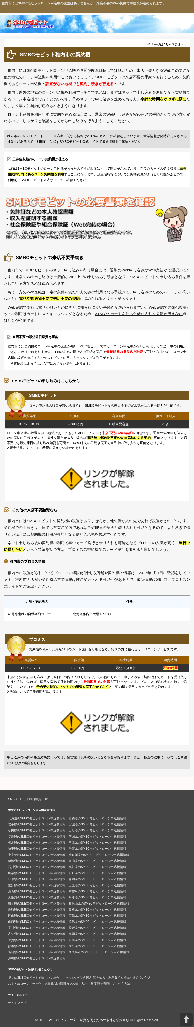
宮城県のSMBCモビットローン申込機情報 (97, 824)
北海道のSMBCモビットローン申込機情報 (36, 818)
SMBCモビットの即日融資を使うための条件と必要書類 (88, 1020)
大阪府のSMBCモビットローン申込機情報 (36, 897)
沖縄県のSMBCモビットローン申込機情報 (36, 958)
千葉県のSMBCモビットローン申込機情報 (97, 849)
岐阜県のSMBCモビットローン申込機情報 (36, 879)
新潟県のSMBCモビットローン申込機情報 (36, 861)
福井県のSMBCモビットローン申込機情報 (97, 867)
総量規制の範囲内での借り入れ (66, 983)
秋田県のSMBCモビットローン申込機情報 (36, 830)
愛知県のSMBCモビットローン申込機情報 (36, 885)
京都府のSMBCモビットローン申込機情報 (97, 891)
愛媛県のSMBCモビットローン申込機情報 (97, 928)
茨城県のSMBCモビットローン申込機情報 (97, 836)
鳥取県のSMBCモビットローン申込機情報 (36, 909)
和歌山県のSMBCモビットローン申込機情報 (99, 903)
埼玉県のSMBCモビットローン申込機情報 (36, 849)
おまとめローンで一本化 (24, 983)
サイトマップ (17, 1003)
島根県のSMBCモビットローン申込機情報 (97, 909)
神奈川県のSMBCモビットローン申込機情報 (99, 855)
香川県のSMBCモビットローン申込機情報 (36, 928)
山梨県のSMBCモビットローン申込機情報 (36, 873)
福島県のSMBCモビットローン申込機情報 (36, 836)
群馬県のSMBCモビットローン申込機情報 (97, 842)
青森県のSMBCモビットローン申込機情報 (97, 818)
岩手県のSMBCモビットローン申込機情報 (36, 824)
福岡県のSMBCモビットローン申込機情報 (97, 934)
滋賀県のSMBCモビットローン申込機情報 (36, 891)
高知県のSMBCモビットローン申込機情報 (36, 934)
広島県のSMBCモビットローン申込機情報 (97, 915)
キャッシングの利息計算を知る (84, 977)
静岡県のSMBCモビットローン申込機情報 (97, 879)
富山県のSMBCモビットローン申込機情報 (97, 861)
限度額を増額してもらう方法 (110, 983)
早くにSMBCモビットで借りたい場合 (33, 977)
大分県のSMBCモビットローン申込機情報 (97, 946)
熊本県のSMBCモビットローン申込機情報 (36, 946)
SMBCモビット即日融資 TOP (28, 799)
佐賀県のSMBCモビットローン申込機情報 (36, 940)
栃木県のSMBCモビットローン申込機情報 (36, 842)
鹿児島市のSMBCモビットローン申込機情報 (99, 952)
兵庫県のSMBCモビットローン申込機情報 (97, 897)
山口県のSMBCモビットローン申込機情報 (36, 922)
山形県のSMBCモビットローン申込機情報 (97, 830)
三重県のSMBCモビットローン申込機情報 (97, 885)
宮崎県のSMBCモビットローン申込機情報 (36, 952)
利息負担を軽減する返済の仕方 (129, 977)
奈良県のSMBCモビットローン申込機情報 (36, 903)
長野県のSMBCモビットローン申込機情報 (97, 873)
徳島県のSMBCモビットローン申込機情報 (97, 922)
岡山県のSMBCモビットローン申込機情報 (36, 915)
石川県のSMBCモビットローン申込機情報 (36, 867)
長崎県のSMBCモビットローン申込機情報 (97, 940)
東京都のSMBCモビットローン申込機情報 (36, 855)
